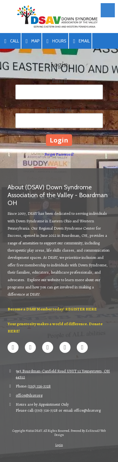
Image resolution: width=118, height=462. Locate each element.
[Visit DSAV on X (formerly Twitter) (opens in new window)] (30, 347)
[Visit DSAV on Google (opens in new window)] (64, 347)
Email (80, 41)
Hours (55, 41)
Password (59, 109)
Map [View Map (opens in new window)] (31, 41)
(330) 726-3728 (39, 386)
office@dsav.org (29, 395)
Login (59, 445)
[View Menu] (108, 10)
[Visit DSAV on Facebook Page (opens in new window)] (13, 347)
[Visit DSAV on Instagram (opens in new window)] (82, 347)
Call (10, 41)
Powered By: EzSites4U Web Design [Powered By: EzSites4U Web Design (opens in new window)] (80, 433)
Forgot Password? (59, 154)
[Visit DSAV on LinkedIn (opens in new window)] (47, 347)
